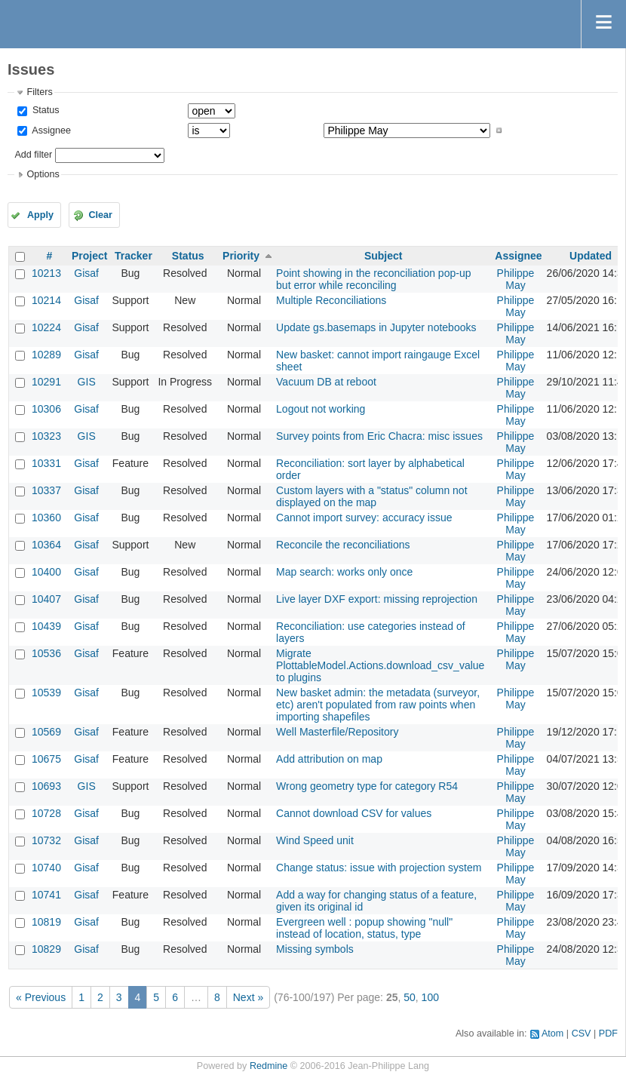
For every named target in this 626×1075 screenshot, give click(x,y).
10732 (46, 840)
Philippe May (516, 279)
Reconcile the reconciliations (343, 545)
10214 (46, 300)
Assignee (50, 130)
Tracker (133, 256)
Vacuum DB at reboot (326, 382)
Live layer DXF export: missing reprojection (376, 599)
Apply (40, 215)
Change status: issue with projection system (378, 868)
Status (44, 110)
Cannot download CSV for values (353, 813)
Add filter (33, 154)
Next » (248, 997)
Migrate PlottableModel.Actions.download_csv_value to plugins (380, 665)
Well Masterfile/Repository (337, 732)
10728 (46, 813)
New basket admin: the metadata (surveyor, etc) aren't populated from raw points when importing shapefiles (378, 704)
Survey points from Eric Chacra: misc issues (379, 436)
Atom (552, 1033)
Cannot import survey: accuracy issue (364, 517)
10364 (46, 545)
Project (89, 256)
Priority (240, 256)
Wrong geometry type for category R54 (367, 786)
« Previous (41, 997)
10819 (46, 922)
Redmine (268, 1066)
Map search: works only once (344, 572)
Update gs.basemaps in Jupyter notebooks (376, 327)
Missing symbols (315, 949)
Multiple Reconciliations (331, 300)
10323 (46, 436)
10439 (46, 626)
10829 (46, 949)
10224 (46, 327)
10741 (46, 895)
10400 (46, 572)
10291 (46, 382)
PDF (608, 1033)
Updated (590, 256)
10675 (46, 759)
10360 (46, 517)
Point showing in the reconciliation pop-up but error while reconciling (373, 279)
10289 (46, 355)
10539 (46, 692)
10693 (46, 786)
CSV (581, 1033)
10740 (46, 868)
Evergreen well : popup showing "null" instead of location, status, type (364, 928)
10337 (46, 490)
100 (430, 997)
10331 (46, 463)
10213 (46, 273)
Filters (39, 92)
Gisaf (86, 273)
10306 (46, 409)
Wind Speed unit (315, 840)
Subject (383, 256)
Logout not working (320, 409)
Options (42, 174)
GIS (87, 382)
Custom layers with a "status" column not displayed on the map (371, 496)
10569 (46, 732)
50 (410, 997)
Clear (100, 215)
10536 (46, 653)
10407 (46, 599)
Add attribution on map (329, 759)
